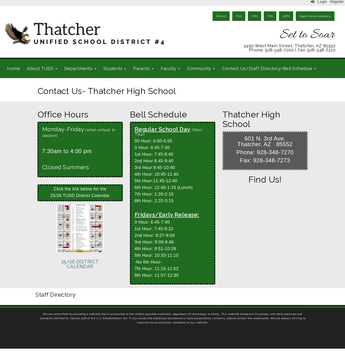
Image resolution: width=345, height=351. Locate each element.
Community (201, 68)
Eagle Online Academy (315, 16)
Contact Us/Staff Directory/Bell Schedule (269, 68)
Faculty (170, 68)
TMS (254, 16)
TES (270, 16)
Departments (80, 68)
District (221, 16)
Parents (143, 68)
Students (114, 68)
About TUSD (42, 68)
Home (13, 68)
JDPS (286, 16)
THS (239, 16)
